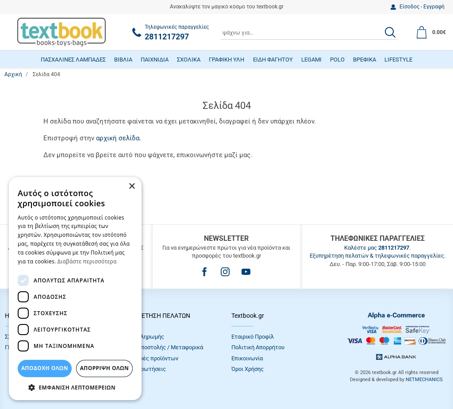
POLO (337, 59)
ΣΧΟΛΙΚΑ (188, 59)
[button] (75, 387)
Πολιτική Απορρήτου (257, 347)
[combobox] (309, 32)
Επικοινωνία (247, 358)
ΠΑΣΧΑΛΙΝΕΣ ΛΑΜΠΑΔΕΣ (73, 59)
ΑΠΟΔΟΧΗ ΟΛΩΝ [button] (44, 368)
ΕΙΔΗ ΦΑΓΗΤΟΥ (273, 59)
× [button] (131, 186)
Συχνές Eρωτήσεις (142, 369)
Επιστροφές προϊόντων (148, 358)
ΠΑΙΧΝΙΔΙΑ (155, 59)
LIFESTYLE (398, 59)
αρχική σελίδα (117, 138)
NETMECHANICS (424, 379)
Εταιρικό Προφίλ (252, 336)
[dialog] (75, 288)
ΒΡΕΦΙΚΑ (364, 59)
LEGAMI (311, 59)
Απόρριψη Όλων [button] (104, 368)
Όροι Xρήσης (247, 369)
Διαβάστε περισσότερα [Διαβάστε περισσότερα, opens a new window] (87, 261)
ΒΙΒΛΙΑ (123, 59)
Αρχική (13, 74)
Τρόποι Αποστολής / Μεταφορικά (160, 347)
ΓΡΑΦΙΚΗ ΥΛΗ (226, 59)
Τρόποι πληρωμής (141, 336)
